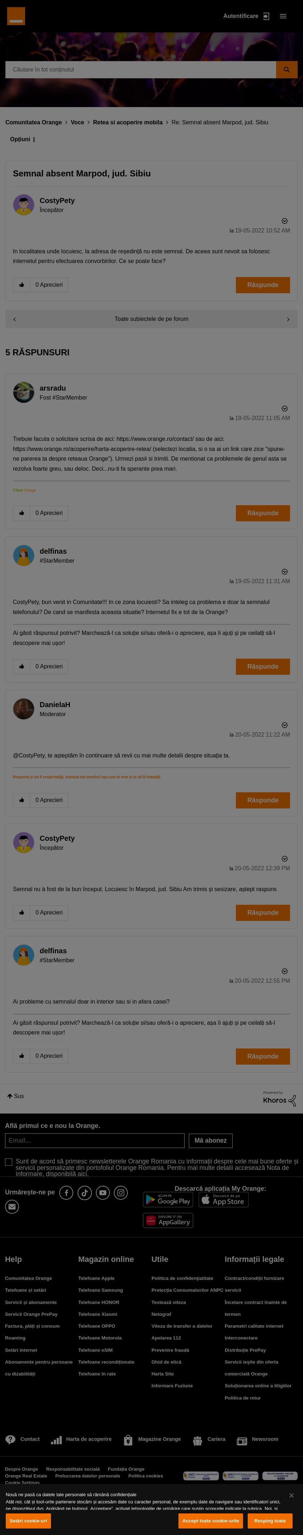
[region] (151, 1509)
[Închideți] (291, 1495)
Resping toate (270, 1521)
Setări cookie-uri (28, 1521)
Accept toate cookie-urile (210, 1521)
